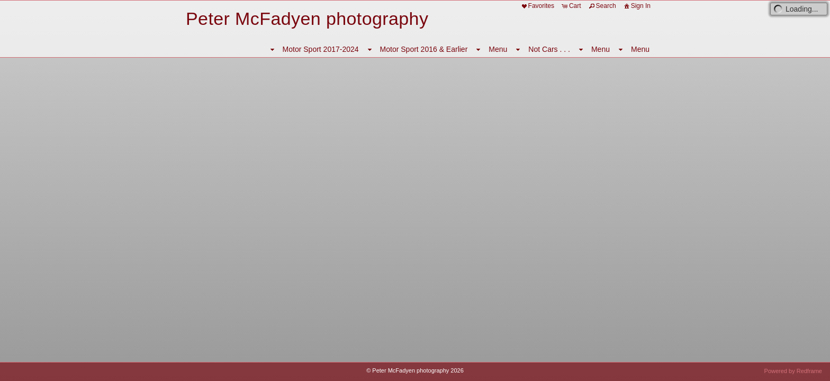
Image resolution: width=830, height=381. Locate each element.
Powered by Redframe (793, 371)
